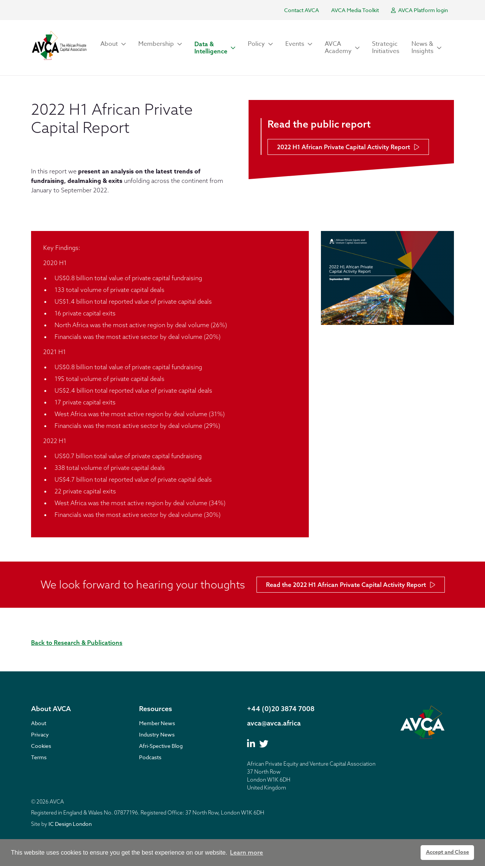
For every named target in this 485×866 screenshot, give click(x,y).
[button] (113, 44)
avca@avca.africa (274, 723)
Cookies (41, 745)
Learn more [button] (246, 852)
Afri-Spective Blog (161, 745)
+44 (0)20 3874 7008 (280, 708)
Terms (39, 757)
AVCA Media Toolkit (355, 10)
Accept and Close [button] (447, 852)
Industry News (157, 734)
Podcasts (150, 757)
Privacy (40, 734)
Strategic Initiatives (385, 47)
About (38, 723)
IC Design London (70, 823)
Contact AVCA (301, 10)
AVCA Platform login (419, 10)
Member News (157, 723)
